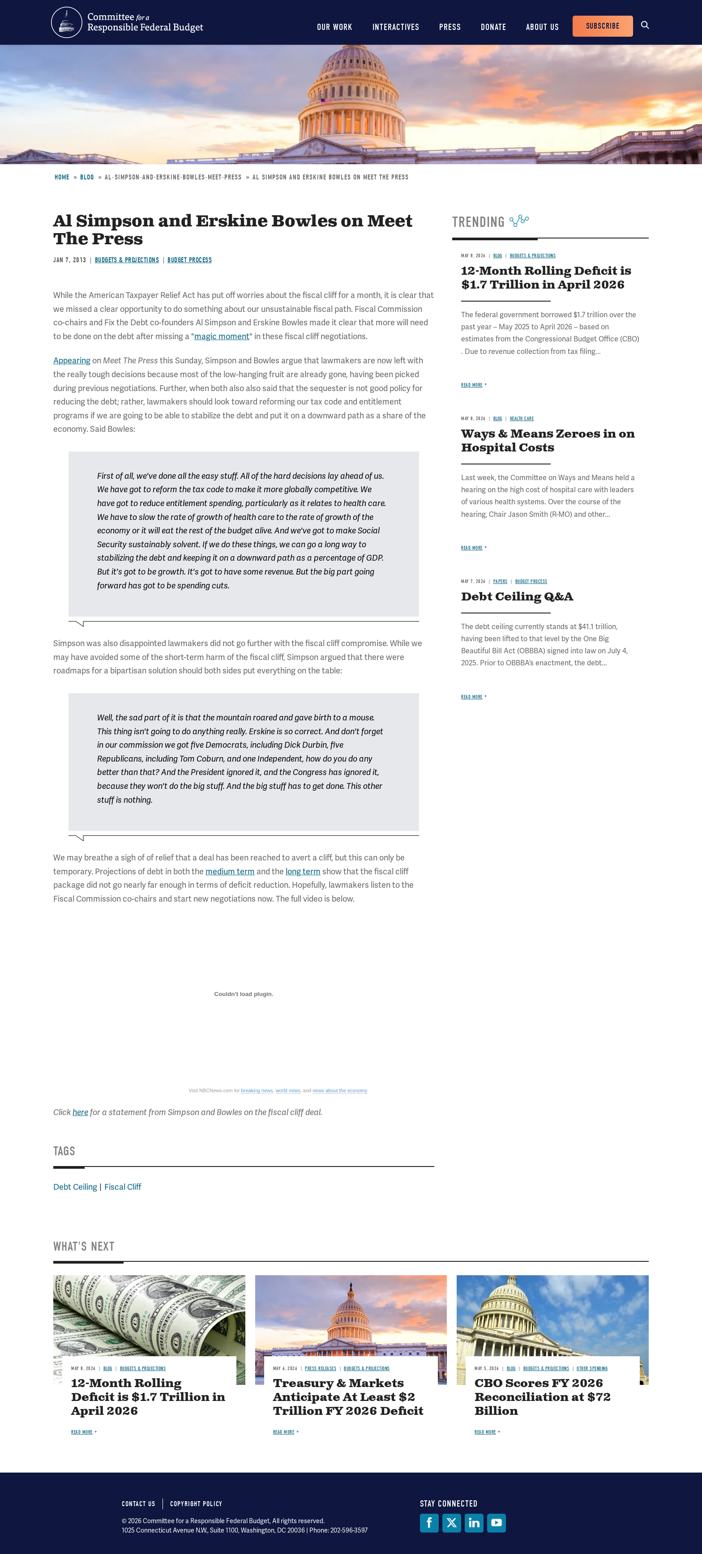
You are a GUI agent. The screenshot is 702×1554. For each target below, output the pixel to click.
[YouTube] (496, 1523)
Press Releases (320, 1368)
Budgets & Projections (127, 260)
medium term (230, 871)
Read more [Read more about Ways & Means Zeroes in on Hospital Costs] (472, 548)
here (80, 1112)
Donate (493, 27)
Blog (87, 177)
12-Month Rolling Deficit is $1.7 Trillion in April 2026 (546, 278)
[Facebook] (429, 1523)
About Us (542, 27)
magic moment (221, 336)
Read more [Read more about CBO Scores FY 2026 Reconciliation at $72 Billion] (485, 1432)
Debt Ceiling (75, 1187)
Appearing (71, 360)
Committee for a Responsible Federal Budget (127, 22)
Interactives (395, 27)
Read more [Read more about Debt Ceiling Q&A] (472, 697)
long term (303, 871)
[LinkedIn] (474, 1523)
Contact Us (138, 1504)
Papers (500, 581)
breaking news (257, 1090)
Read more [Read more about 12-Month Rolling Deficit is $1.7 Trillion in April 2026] (472, 385)
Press (450, 27)
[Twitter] (451, 1523)
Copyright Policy (196, 1504)
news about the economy (339, 1090)
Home (62, 177)
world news (288, 1090)
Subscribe (603, 26)
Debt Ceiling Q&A (517, 597)
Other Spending (592, 1368)
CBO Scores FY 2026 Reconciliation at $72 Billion (543, 1397)
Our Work (335, 27)
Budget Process (189, 260)
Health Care (522, 418)
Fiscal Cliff (122, 1187)
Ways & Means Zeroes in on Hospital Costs (548, 441)
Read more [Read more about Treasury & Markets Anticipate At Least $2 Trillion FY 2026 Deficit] (284, 1432)
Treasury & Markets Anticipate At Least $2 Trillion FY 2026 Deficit (348, 1397)
